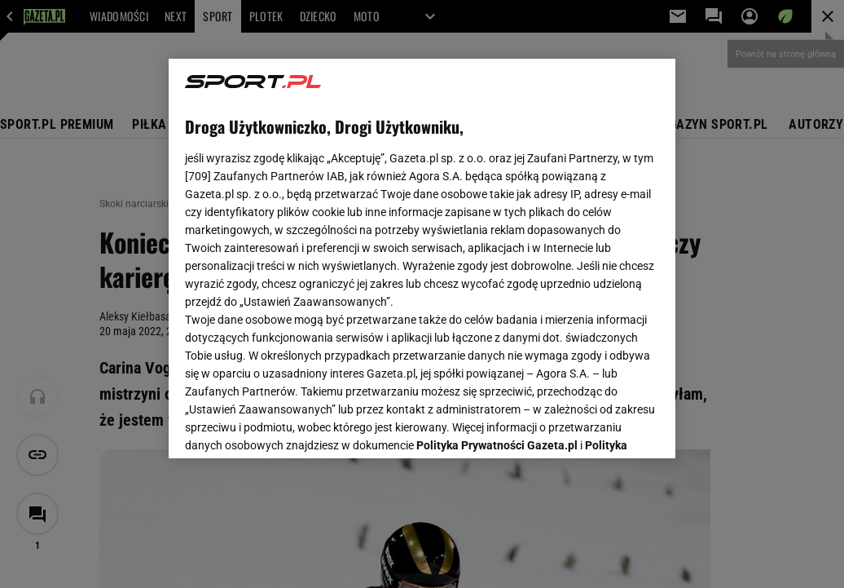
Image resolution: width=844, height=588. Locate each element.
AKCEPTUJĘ (604, 426)
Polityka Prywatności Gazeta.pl (497, 242)
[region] (422, 258)
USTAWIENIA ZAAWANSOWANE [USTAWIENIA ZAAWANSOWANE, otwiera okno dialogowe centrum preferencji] (292, 425)
